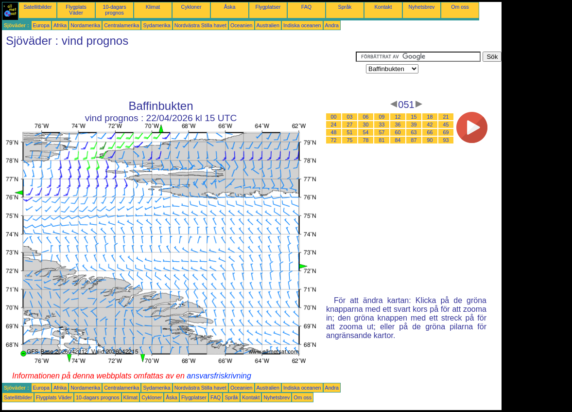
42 (430, 124)
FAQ (306, 7)
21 (446, 117)
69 (446, 132)
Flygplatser (267, 7)
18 (430, 117)
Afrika (60, 25)
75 (350, 140)
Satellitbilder (37, 7)
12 (398, 117)
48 (334, 132)
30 (366, 124)
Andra (332, 25)
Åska (230, 7)
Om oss (460, 7)
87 (414, 140)
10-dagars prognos (114, 10)
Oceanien (241, 25)
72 (334, 140)
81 (382, 140)
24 (334, 124)
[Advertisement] (179, 73)
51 (350, 132)
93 (446, 140)
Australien (268, 25)
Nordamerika (85, 25)
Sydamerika (156, 25)
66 (430, 132)
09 (382, 117)
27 (350, 124)
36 (398, 124)
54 (366, 132)
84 (398, 140)
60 (398, 132)
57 (382, 132)
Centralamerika (121, 25)
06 (366, 117)
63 (414, 132)
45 (446, 124)
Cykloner (191, 7)
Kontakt (383, 7)
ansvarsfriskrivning (219, 376)
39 (414, 124)
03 (350, 117)
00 (334, 117)
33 (382, 124)
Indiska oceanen (302, 25)
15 (414, 117)
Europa (41, 25)
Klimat (153, 7)
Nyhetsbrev (422, 7)
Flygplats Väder (76, 10)
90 (430, 140)
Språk (345, 7)
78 (366, 140)
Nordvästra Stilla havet (200, 25)
